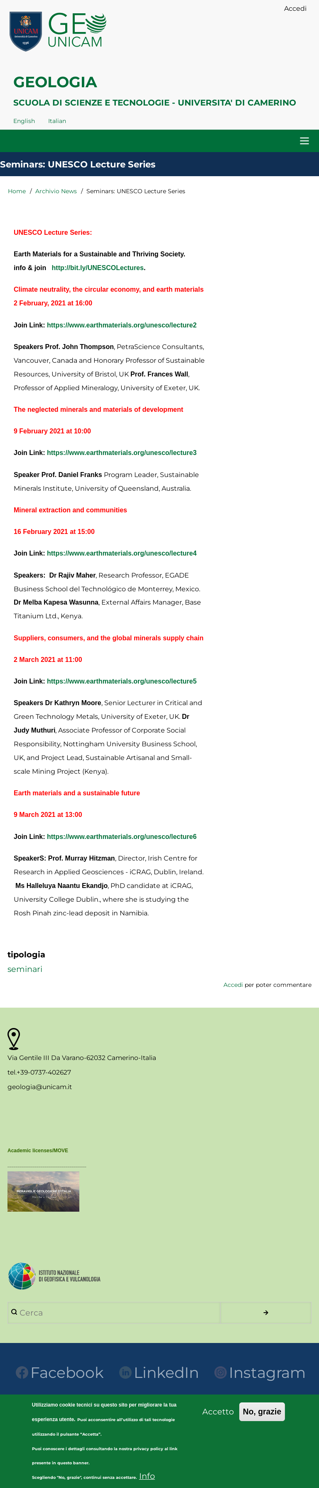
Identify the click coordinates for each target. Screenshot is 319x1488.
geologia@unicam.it (39, 1087)
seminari (24, 969)
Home (17, 191)
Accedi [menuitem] (295, 8)
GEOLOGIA (55, 82)
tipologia (26, 954)
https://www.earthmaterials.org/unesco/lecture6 (121, 836)
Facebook (60, 1372)
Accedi (233, 985)
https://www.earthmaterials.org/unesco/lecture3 (121, 452)
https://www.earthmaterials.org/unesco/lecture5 (121, 681)
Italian (57, 121)
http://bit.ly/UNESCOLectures (98, 267)
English (24, 121)
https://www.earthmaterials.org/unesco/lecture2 (121, 325)
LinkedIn (159, 1372)
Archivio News (56, 191)
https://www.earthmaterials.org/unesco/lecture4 (121, 553)
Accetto (218, 1418)
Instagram (260, 1372)
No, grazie (262, 1418)
